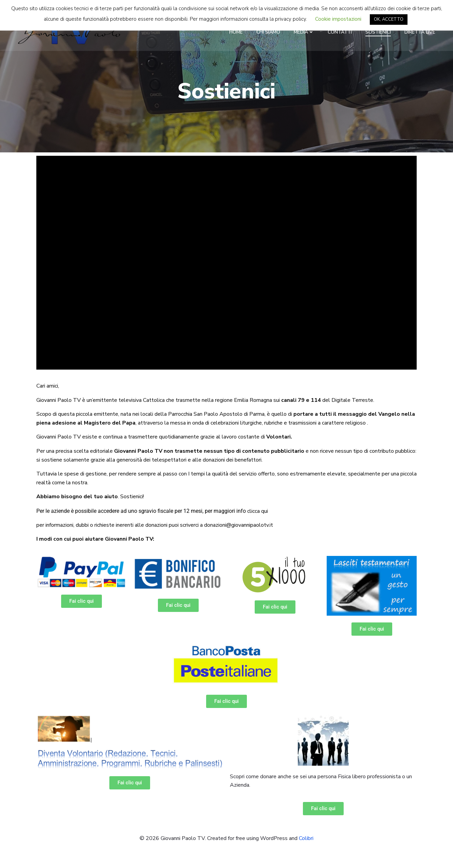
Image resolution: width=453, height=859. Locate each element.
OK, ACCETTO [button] (388, 19)
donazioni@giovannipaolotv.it (238, 525)
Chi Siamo (268, 32)
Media (304, 32)
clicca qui (257, 512)
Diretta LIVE (420, 32)
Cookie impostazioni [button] (338, 19)
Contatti (340, 32)
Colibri (306, 838)
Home (236, 32)
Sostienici (378, 32)
